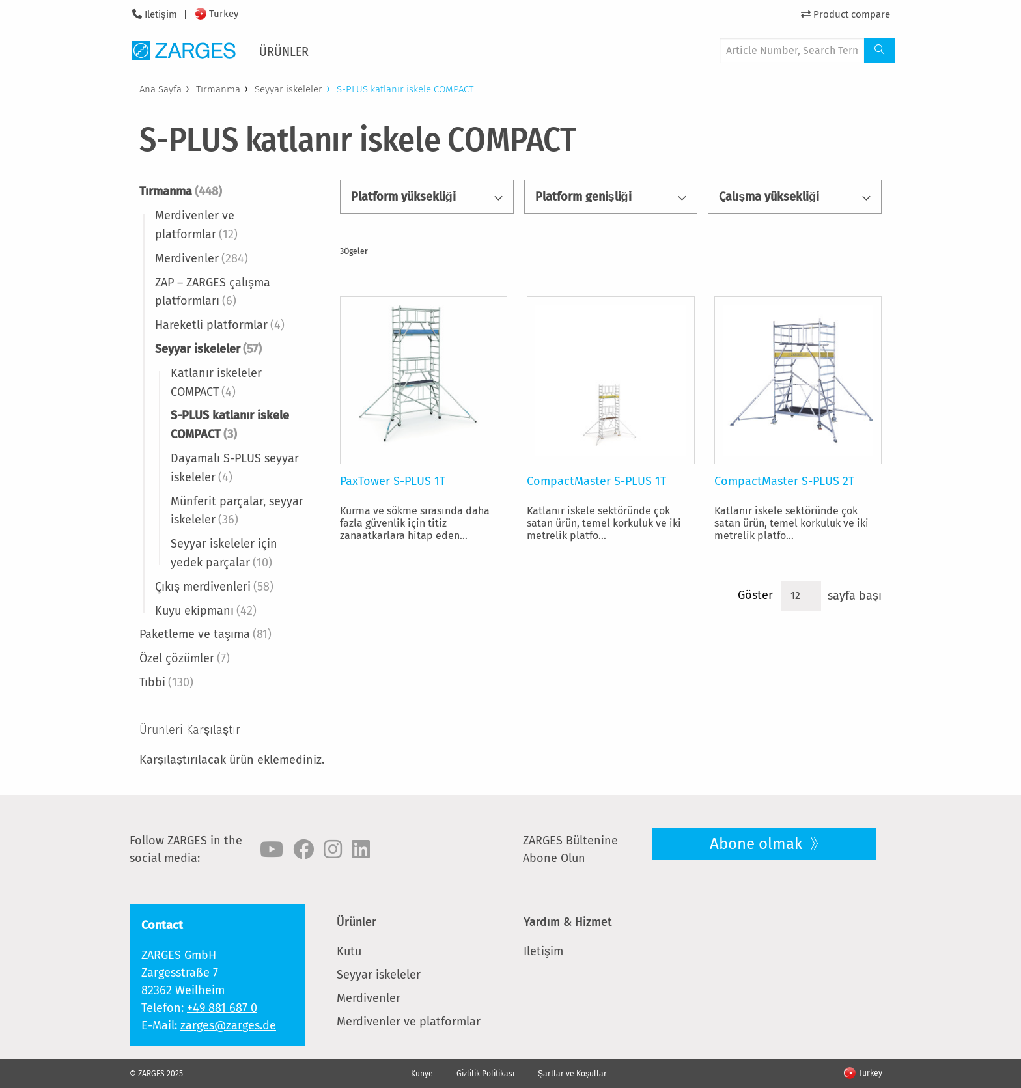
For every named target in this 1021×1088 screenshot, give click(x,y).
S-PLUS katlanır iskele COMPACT (230, 424)
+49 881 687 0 (222, 1008)
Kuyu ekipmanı (206, 611)
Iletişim (161, 14)
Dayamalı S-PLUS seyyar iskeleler (235, 467)
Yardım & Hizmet (568, 922)
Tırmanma (218, 89)
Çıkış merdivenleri (214, 586)
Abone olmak (758, 844)
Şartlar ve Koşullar (572, 1073)
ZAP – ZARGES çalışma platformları (212, 292)
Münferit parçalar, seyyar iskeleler (237, 510)
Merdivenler (201, 258)
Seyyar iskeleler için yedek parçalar (224, 553)
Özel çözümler (184, 658)
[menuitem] (286, 50)
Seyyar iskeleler (288, 89)
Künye (422, 1073)
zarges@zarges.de (228, 1025)
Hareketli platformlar (220, 325)
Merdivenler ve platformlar (196, 225)
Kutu (349, 951)
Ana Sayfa (160, 89)
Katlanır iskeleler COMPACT (216, 382)
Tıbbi (166, 682)
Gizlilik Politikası (485, 1073)
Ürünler (356, 922)
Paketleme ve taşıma (205, 634)
